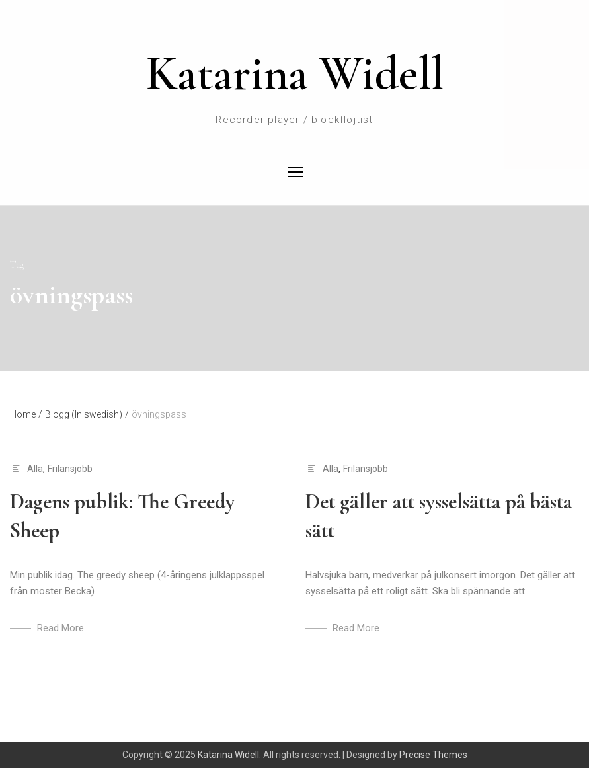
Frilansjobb (70, 468)
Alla (35, 468)
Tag (17, 264)
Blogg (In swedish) (87, 414)
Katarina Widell (295, 73)
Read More (60, 628)
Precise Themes (433, 754)
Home (26, 414)
